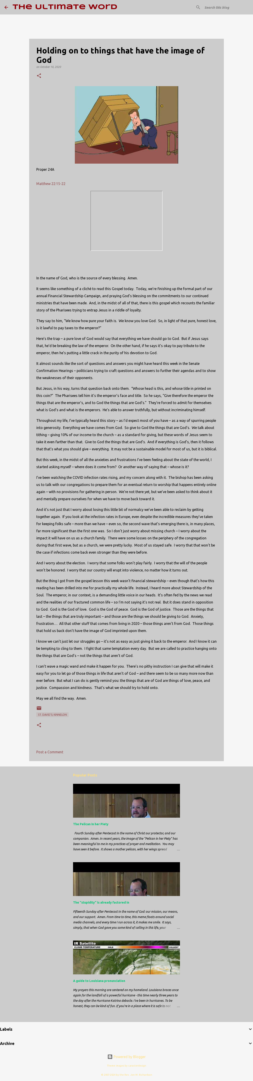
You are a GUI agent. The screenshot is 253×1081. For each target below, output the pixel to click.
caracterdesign (137, 1065)
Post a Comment (49, 752)
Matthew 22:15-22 (50, 184)
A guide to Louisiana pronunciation (99, 981)
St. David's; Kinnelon (52, 714)
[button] (39, 76)
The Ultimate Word (64, 7)
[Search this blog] (226, 7)
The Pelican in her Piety (90, 824)
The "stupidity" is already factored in (101, 902)
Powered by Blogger (126, 1057)
